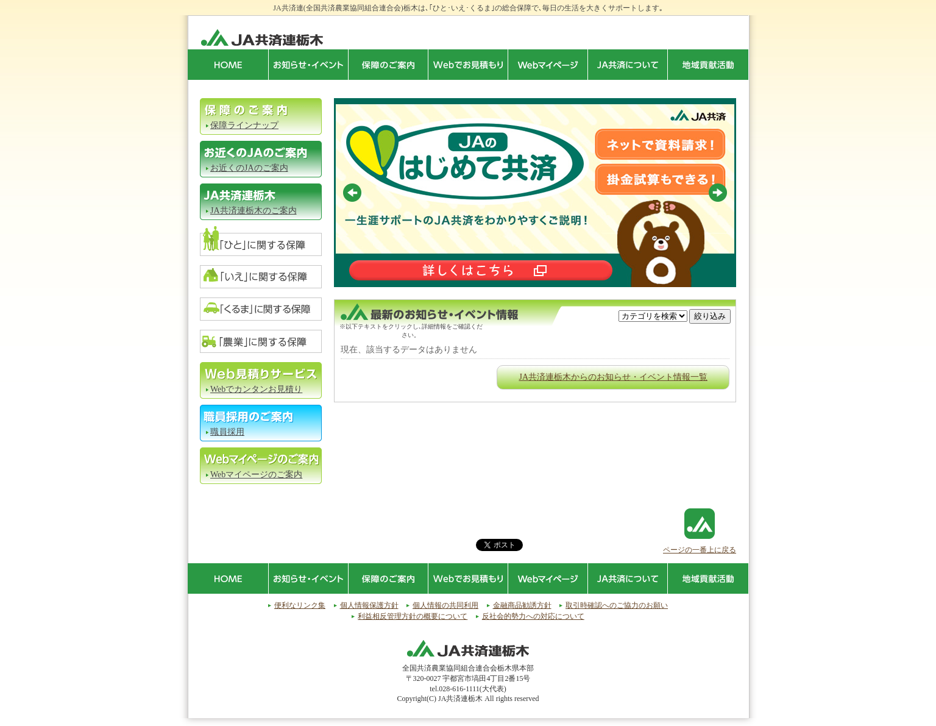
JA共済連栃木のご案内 (253, 210)
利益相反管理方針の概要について (412, 616)
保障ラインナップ (244, 125)
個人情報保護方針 (369, 605)
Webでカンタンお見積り (256, 389)
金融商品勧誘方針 (522, 605)
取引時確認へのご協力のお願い (617, 605)
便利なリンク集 (299, 605)
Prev (352, 192)
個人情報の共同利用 (445, 605)
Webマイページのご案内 (256, 474)
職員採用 (227, 431)
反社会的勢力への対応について (533, 616)
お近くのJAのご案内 (249, 168)
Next (718, 192)
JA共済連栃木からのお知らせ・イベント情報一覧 (613, 377)
